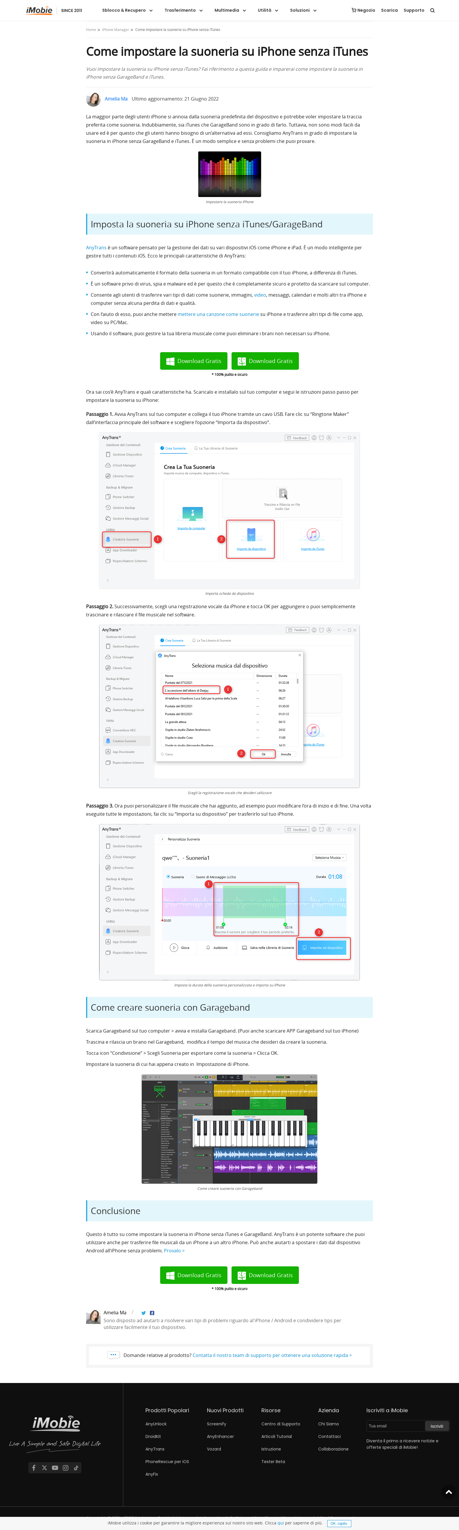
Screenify (216, 1424)
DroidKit (153, 1436)
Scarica (389, 10)
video (260, 295)
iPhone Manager (115, 29)
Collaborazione (333, 1449)
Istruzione (271, 1449)
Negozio (366, 10)
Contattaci (329, 1436)
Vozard (214, 1449)
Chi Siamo (328, 1424)
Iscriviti (437, 1426)
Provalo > (174, 1250)
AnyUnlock (156, 1424)
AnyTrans (96, 247)
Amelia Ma (116, 99)
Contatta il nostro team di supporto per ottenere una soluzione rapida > (272, 1355)
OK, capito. (339, 1524)
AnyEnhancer (220, 1436)
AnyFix (151, 1474)
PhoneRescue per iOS (167, 1462)
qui (281, 1523)
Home (91, 29)
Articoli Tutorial (276, 1436)
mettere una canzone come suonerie (218, 314)
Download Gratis (199, 361)
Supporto (414, 10)
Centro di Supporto (280, 1424)
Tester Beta (273, 1462)
